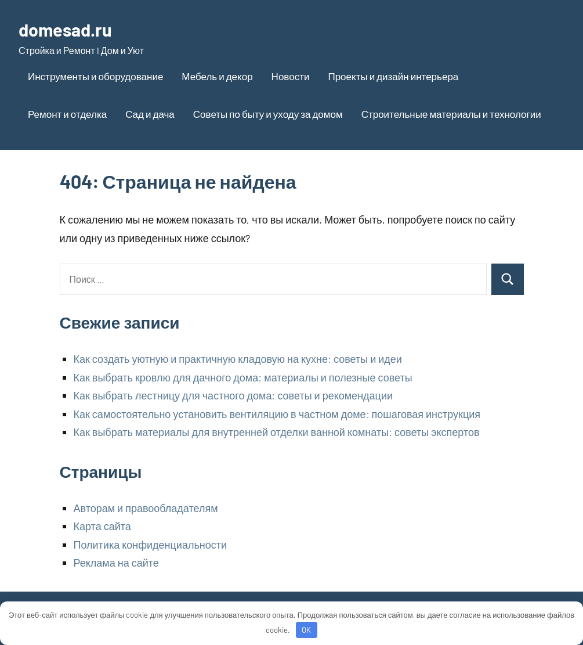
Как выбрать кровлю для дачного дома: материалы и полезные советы (243, 377)
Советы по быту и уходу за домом (268, 114)
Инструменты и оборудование (95, 76)
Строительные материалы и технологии (451, 114)
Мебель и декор (217, 76)
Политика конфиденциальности (150, 544)
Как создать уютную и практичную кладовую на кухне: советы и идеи (238, 358)
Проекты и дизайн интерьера (393, 76)
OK (306, 630)
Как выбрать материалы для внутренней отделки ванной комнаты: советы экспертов (277, 432)
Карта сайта (102, 526)
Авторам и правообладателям (146, 508)
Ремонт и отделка (67, 114)
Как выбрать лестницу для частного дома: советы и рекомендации (233, 395)
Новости (290, 76)
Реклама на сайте (116, 562)
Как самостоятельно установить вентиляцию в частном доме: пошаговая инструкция (277, 414)
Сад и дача (150, 114)
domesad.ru (68, 29)
